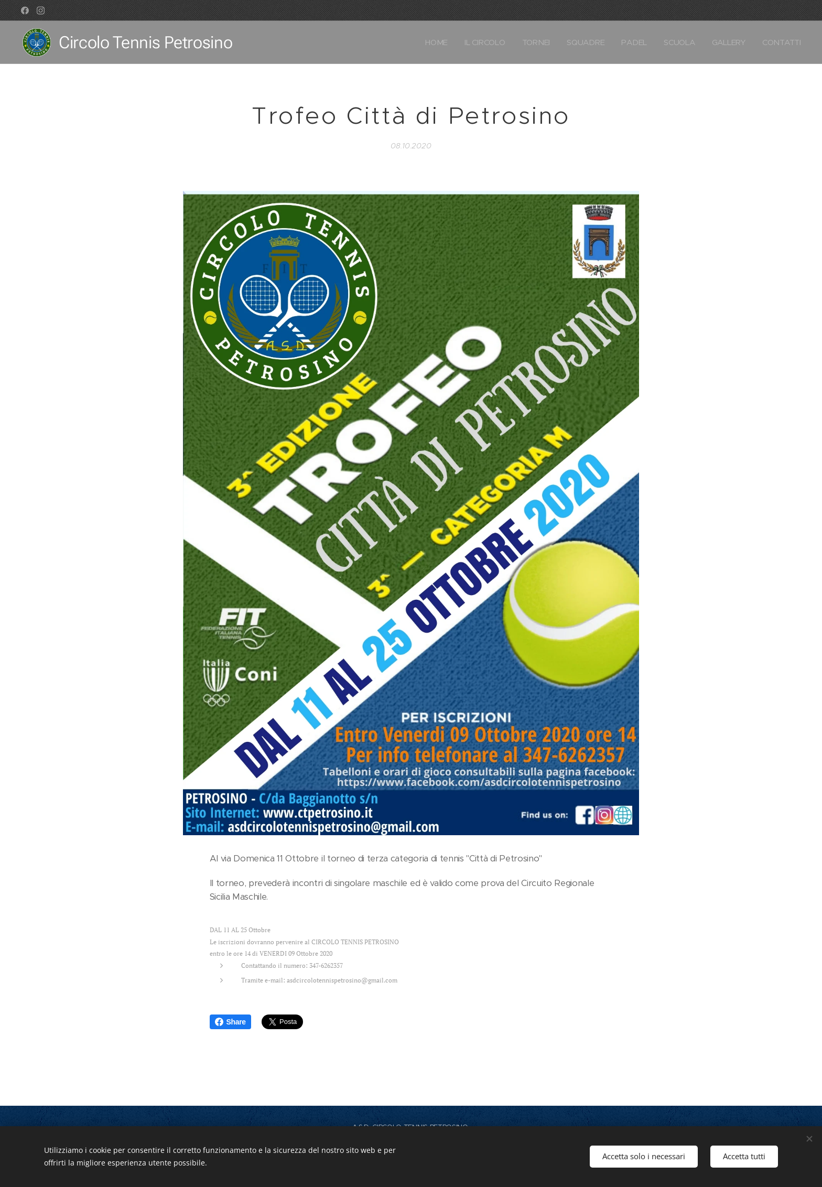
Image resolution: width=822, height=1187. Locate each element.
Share (230, 1022)
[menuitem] (433, 42)
